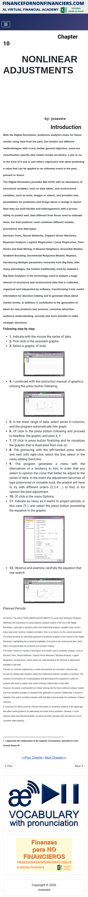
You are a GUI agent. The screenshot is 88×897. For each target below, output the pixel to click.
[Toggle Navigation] (6, 24)
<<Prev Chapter (32, 757)
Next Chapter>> (55, 757)
